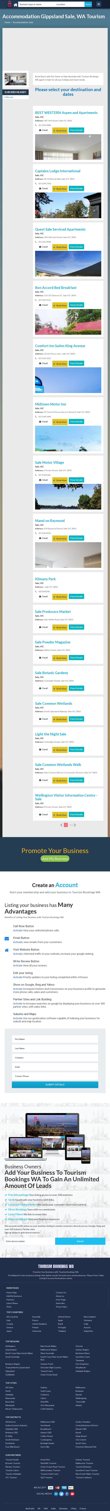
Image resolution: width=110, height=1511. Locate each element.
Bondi (78, 1417)
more (72, 809)
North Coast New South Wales (19, 1337)
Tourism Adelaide (13, 1458)
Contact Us (61, 1277)
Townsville (80, 1386)
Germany (88, 1305)
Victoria (79, 1330)
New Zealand (90, 1301)
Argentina (88, 1315)
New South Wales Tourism (87, 1458)
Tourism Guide (12, 1444)
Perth (8, 1375)
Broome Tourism (12, 1447)
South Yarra (81, 1427)
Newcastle (10, 1382)
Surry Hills (45, 1431)
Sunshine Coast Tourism (87, 1455)
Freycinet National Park (86, 1431)
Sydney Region (82, 1334)
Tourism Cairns (12, 1455)
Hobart (79, 1390)
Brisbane (80, 1375)
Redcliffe (45, 1386)
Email (43, 130)
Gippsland (9, 1355)
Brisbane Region (12, 1348)
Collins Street (47, 1420)
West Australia (47, 1337)
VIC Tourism (11, 1462)
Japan (9, 1315)
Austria (87, 1312)
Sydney (44, 1372)
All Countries (12, 1301)
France (35, 1305)
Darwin (79, 1379)
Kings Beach (81, 1420)
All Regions (10, 1330)
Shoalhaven (81, 1352)
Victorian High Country (51, 1352)
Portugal (62, 1312)
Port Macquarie (47, 1390)
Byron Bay (9, 1386)
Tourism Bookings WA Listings (55, 1508)
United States (64, 1301)
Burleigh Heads (47, 1427)
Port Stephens (82, 1348)
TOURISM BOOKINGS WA (56, 1251)
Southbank (45, 1410)
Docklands (10, 1427)
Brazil (60, 1308)
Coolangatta (46, 1424)
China (73, 1493)
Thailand (62, 1315)
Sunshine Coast (83, 1341)
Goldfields (10, 1359)
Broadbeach (46, 1413)
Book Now (60, 130)
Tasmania (80, 1345)
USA (46, 1493)
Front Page (61, 1284)
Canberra (45, 1379)
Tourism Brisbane (83, 1451)
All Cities (9, 1372)
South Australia (12, 1341)
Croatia (9, 1308)
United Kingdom (39, 1308)
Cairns (43, 1382)
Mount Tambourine (13, 1393)
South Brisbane (12, 1424)
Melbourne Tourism (84, 1447)
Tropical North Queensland (17, 1352)
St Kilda (8, 1420)
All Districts (10, 1406)
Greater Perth (47, 1348)
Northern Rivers (83, 1337)
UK (39, 1493)
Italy (8, 1305)
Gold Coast (46, 1375)
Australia (36, 1301)
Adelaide (9, 1379)
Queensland (10, 1334)
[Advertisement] (55, 49)
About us (60, 1280)
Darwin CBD (81, 1413)
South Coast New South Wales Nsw (54, 1342)
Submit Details (55, 1069)
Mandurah (9, 1390)
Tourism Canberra (84, 1462)
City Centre (81, 1424)
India (86, 1308)
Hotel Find (45, 1444)
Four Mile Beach (12, 1431)
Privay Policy (61, 1291)
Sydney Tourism (83, 1444)
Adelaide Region (83, 1355)
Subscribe (60, 1287)
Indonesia (36, 1315)
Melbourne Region (49, 1334)
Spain (60, 1305)
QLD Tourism (46, 1462)
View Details (76, 130)
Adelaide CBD (11, 1413)
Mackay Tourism (12, 1451)
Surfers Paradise (83, 1406)
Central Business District (87, 1410)
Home (7, 22)
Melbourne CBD (48, 1406)
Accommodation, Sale (23, 22)
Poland (35, 1312)
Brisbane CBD (11, 1417)
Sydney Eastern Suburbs (16, 1410)
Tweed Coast (47, 1355)
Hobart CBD (46, 1417)
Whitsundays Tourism (50, 1455)
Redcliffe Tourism (48, 1447)
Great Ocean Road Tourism (53, 1451)
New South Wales (48, 1330)
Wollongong (81, 1382)
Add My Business (55, 843)
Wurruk (9, 97)
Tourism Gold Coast (49, 1458)
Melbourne (80, 1372)
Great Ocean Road (49, 1359)
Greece (9, 1312)
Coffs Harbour (47, 1393)
